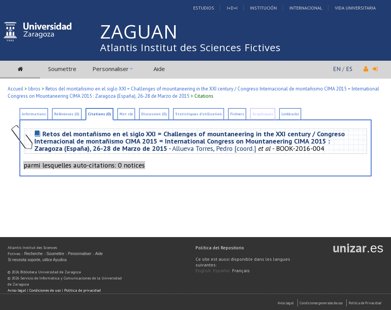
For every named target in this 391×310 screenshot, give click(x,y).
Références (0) (66, 113)
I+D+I (232, 8)
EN (337, 69)
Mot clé (126, 113)
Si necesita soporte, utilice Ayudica (37, 260)
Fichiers (237, 113)
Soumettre (62, 69)
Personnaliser (110, 69)
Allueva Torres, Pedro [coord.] (214, 148)
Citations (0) (99, 113)
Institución (263, 8)
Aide (159, 69)
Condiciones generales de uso (321, 303)
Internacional (305, 8)
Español (221, 270)
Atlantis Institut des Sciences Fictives (190, 47)
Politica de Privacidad (365, 303)
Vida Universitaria (355, 8)
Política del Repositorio (220, 247)
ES (349, 69)
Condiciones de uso (45, 290)
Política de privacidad (82, 290)
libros (34, 89)
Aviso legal (17, 290)
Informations (34, 113)
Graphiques (262, 113)
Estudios (203, 8)
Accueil (15, 89)
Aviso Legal (286, 303)
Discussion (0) (154, 113)
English (203, 270)
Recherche (33, 254)
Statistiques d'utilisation (198, 113)
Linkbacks (290, 113)
